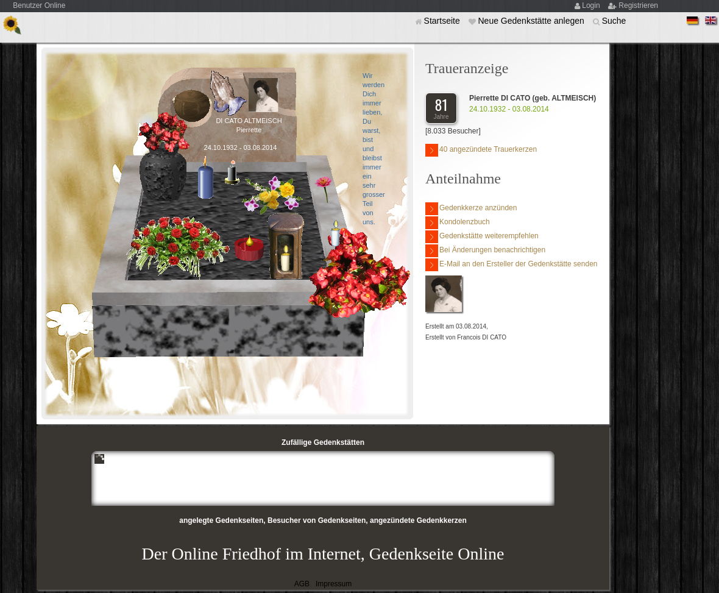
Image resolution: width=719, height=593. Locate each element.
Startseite (443, 21)
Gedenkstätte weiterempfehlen (482, 236)
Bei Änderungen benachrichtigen (485, 250)
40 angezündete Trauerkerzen (481, 150)
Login (592, 5)
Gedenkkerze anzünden (471, 208)
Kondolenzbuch (457, 222)
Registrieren (638, 5)
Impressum (334, 584)
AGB (302, 584)
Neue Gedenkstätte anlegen (532, 21)
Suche (614, 21)
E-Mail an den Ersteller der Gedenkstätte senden (511, 264)
